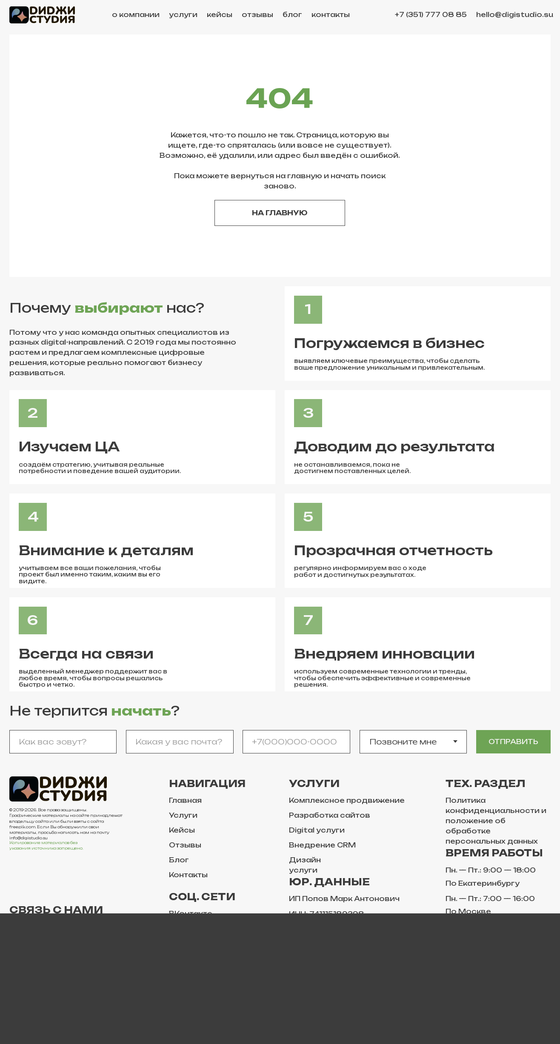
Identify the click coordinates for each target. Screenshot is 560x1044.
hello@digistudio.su (514, 15)
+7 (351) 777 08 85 (431, 15)
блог (292, 15)
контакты (330, 15)
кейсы (219, 15)
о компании (136, 15)
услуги (183, 15)
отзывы (257, 15)
